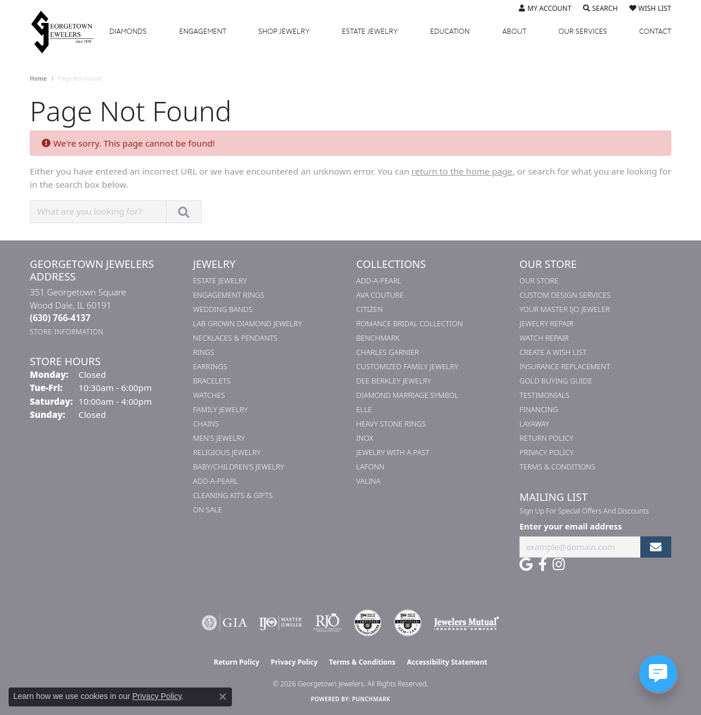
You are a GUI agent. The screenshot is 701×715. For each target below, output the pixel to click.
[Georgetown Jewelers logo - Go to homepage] (68, 31)
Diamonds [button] (128, 31)
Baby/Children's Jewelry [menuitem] (238, 466)
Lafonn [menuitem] (370, 466)
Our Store (538, 280)
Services (582, 31)
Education (450, 31)
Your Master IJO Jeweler (564, 309)
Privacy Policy (546, 452)
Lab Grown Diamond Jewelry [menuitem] (247, 323)
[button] (545, 8)
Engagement (202, 31)
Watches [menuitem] (209, 395)
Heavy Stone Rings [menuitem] (391, 423)
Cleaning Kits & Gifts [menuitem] (233, 495)
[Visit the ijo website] (280, 623)
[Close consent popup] (222, 696)
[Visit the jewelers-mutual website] (466, 623)
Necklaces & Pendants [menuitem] (235, 338)
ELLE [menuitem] (364, 409)
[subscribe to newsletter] (655, 547)
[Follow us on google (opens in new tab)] (526, 564)
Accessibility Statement (447, 662)
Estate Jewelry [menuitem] (220, 280)
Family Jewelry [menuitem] (220, 409)
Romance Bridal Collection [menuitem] (409, 323)
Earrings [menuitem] (210, 366)
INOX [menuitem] (364, 438)
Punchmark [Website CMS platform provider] (371, 699)
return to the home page (462, 171)
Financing (538, 409)
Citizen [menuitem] (369, 309)
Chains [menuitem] (206, 423)
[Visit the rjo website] (327, 623)
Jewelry (284, 31)
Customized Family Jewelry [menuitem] (407, 366)
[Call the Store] (60, 317)
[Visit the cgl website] (407, 623)
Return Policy (546, 438)
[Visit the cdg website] (367, 623)
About (514, 31)
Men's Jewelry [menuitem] (219, 438)
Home (38, 78)
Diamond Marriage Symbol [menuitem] (407, 395)
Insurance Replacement (564, 366)
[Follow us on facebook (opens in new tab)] (542, 564)
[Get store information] (67, 332)
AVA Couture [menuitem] (380, 295)
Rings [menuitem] (203, 352)
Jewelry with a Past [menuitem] (393, 452)
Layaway (534, 423)
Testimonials (544, 395)
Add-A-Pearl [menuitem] (215, 481)
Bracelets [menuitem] (212, 381)
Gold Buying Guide (555, 381)
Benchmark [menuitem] (378, 338)
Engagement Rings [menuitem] (228, 295)
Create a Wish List (552, 352)
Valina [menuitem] (368, 481)
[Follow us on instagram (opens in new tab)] (559, 564)
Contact (655, 31)
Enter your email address (570, 526)
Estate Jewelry (370, 31)
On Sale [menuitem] (207, 509)
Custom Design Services (565, 295)
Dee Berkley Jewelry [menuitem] (393, 381)
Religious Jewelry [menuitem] (227, 452)
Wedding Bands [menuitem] (223, 309)
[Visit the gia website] (224, 623)
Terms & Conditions (557, 466)
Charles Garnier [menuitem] (387, 352)
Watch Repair (544, 338)
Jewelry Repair (546, 323)
